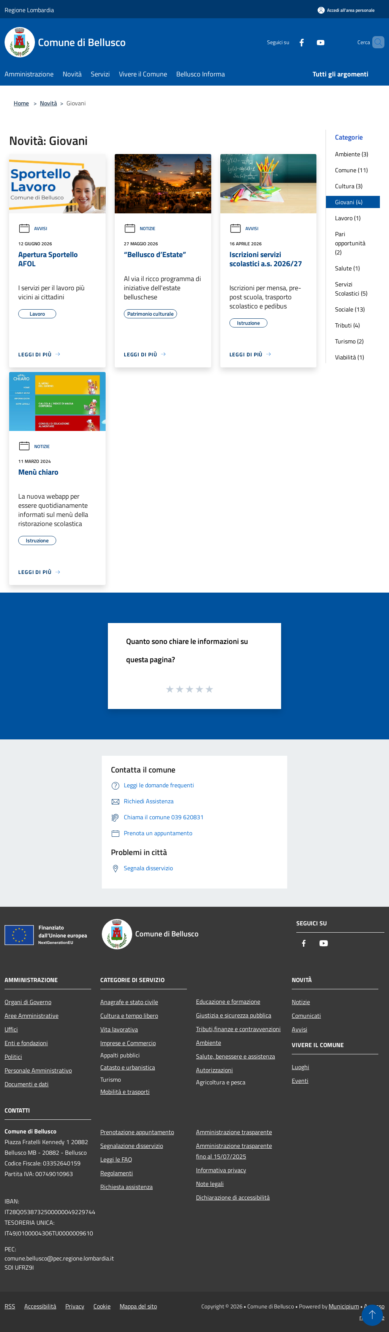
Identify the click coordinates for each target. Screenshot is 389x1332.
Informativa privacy (221, 1170)
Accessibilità (40, 1306)
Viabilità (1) (349, 357)
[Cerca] (375, 42)
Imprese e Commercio (128, 1042)
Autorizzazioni (214, 1070)
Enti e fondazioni (26, 1042)
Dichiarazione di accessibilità (233, 1197)
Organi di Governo (28, 1001)
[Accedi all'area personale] (346, 10)
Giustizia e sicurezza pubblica (233, 1015)
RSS (10, 1306)
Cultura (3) (348, 186)
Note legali (210, 1183)
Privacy (74, 1306)
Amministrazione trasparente (234, 1131)
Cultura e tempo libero (129, 1015)
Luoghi (300, 1066)
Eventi (300, 1080)
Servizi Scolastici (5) (351, 289)
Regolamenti (116, 1173)
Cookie (102, 1306)
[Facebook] (288, 42)
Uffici (11, 1029)
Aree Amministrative (32, 1015)
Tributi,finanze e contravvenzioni (238, 1028)
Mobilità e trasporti (125, 1091)
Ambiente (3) (351, 154)
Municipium (344, 1306)
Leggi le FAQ (116, 1159)
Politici (13, 1056)
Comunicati (306, 1015)
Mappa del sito (138, 1306)
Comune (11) (351, 170)
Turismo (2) (349, 341)
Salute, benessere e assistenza (235, 1056)
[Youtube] (307, 42)
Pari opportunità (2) (350, 243)
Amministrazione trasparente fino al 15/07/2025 (234, 1151)
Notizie (139, 228)
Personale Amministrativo (38, 1070)
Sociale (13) (350, 309)
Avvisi (32, 228)
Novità (48, 103)
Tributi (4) (347, 325)
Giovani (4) (348, 202)
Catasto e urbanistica (127, 1067)
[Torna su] (372, 1315)
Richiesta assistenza (126, 1186)
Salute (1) (347, 268)
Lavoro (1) (348, 218)
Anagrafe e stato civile (129, 1001)
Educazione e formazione (228, 1001)
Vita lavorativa (119, 1029)
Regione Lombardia (29, 9)
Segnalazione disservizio (131, 1145)
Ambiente (208, 1042)
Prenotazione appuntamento (137, 1131)
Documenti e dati (27, 1084)
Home (21, 103)
